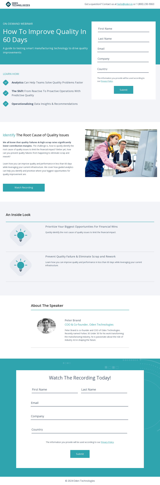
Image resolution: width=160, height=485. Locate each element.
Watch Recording (24, 187)
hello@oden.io (125, 4)
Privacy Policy (107, 81)
